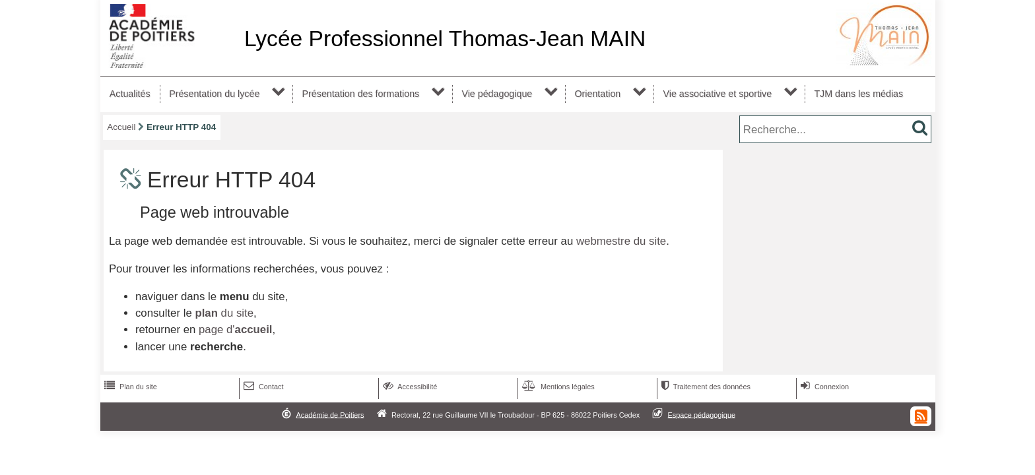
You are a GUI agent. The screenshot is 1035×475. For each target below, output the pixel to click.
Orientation (597, 93)
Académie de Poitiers (330, 414)
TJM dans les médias (858, 93)
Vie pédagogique (496, 93)
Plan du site (129, 387)
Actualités (130, 93)
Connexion (823, 387)
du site (224, 313)
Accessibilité (409, 387)
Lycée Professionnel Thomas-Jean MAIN (445, 38)
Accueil (121, 127)
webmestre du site (621, 241)
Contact (262, 387)
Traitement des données (705, 387)
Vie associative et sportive (717, 93)
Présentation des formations (361, 93)
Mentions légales (557, 387)
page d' (235, 329)
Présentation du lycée (214, 93)
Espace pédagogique (702, 414)
